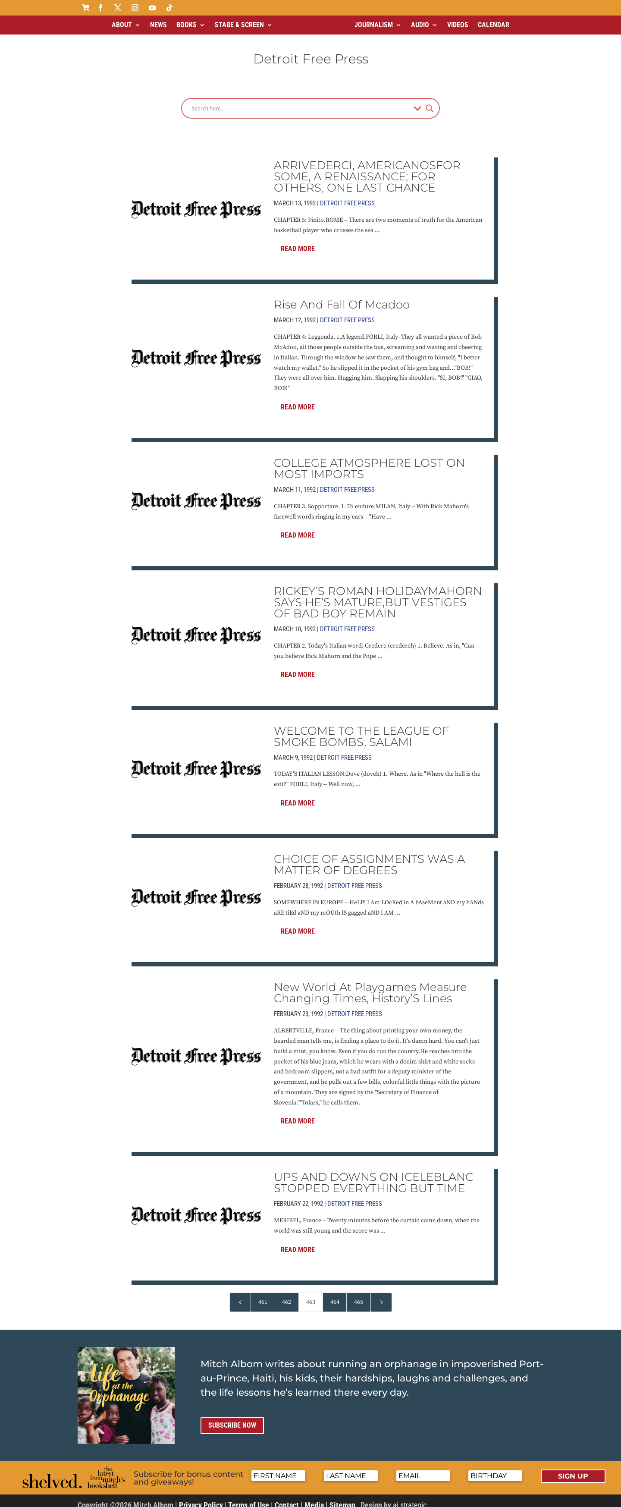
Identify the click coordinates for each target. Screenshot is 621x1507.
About (122, 25)
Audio (420, 25)
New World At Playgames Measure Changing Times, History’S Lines (370, 985)
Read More (298, 241)
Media (314, 1497)
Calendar (493, 25)
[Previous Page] (240, 1295)
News (158, 25)
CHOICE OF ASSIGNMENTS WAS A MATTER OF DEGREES (369, 857)
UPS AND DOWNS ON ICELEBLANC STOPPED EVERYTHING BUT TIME (373, 1175)
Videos (457, 25)
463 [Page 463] (310, 1295)
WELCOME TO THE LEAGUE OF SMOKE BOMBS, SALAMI (361, 729)
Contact (287, 1497)
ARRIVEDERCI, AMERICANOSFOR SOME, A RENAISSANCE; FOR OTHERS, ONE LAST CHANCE (367, 169)
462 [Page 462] (286, 1295)
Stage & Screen (239, 25)
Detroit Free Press (347, 196)
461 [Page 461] (262, 1295)
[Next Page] (381, 1295)
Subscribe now (232, 1418)
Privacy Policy (201, 1497)
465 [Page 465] (358, 1295)
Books (186, 25)
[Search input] (300, 101)
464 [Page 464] (334, 1295)
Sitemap (342, 1497)
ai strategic (410, 1497)
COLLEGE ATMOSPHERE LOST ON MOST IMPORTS (369, 461)
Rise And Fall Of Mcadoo (342, 297)
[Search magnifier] (429, 101)
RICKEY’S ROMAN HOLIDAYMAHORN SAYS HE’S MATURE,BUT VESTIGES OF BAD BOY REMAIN (378, 595)
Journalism (373, 25)
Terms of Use (248, 1497)
